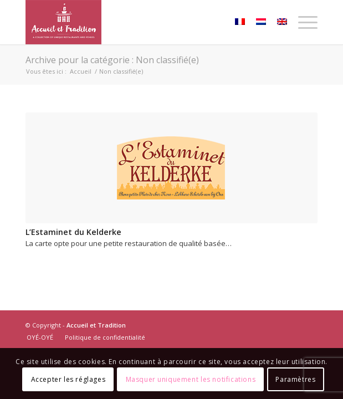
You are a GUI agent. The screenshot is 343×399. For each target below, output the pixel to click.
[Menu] (302, 22)
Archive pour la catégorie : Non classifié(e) (112, 60)
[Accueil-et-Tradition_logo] (142, 22)
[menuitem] (302, 22)
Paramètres (295, 379)
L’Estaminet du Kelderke (73, 232)
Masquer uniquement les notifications (191, 379)
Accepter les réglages (68, 379)
